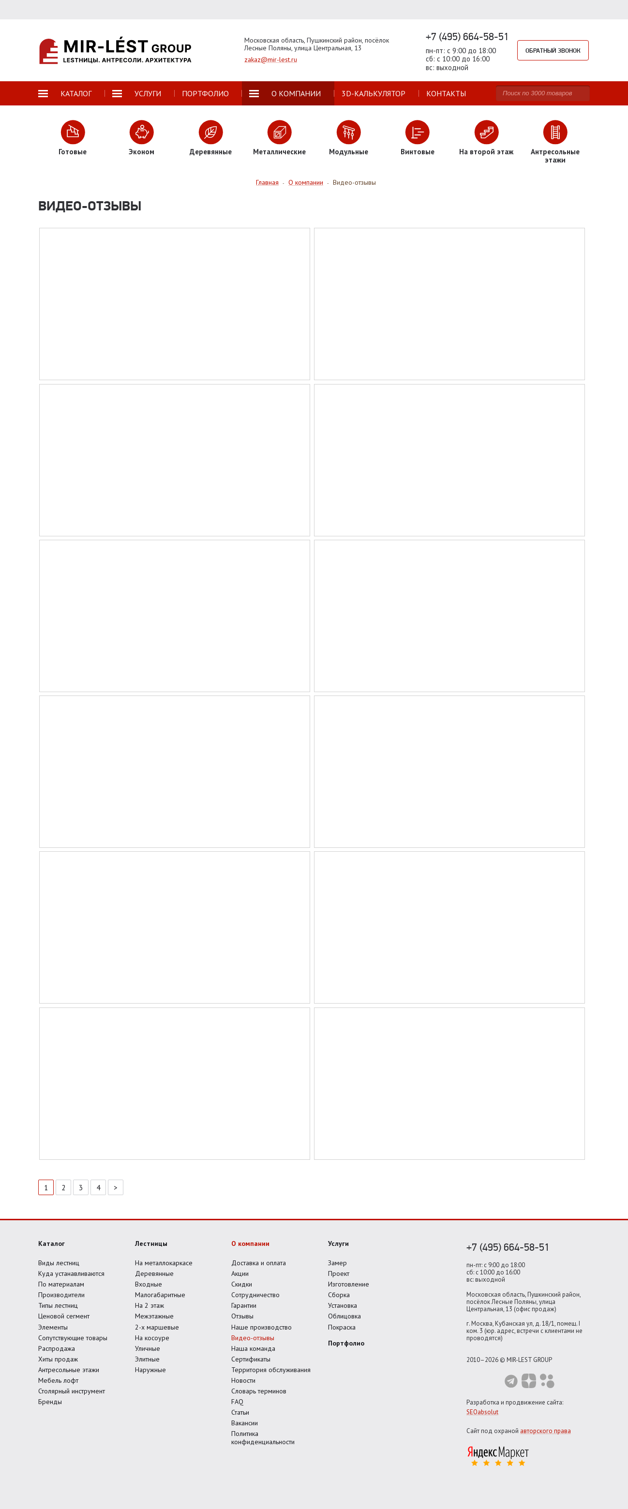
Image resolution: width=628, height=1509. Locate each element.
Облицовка (344, 1316)
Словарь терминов (258, 1391)
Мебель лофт (58, 1380)
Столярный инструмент (71, 1391)
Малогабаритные (160, 1294)
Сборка (339, 1294)
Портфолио (346, 1343)
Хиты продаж (58, 1359)
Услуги (338, 1243)
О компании (250, 1243)
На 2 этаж (149, 1305)
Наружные (150, 1369)
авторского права (545, 1431)
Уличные (147, 1348)
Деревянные (154, 1273)
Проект (338, 1273)
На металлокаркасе (164, 1262)
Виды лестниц (58, 1262)
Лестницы (151, 1243)
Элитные (147, 1359)
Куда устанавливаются (71, 1273)
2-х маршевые (157, 1327)
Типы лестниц (58, 1305)
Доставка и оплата (258, 1262)
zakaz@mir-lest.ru (270, 59)
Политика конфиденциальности (263, 1437)
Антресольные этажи (68, 1369)
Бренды (50, 1401)
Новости (243, 1380)
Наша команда (253, 1348)
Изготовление (348, 1284)
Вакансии (244, 1423)
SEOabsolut (482, 1412)
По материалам (61, 1284)
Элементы (53, 1327)
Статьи (240, 1412)
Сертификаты (250, 1359)
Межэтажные (154, 1316)
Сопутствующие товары (72, 1337)
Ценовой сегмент (64, 1316)
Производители (61, 1294)
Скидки (241, 1284)
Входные (148, 1284)
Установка (342, 1305)
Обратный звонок (553, 50)
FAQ (237, 1401)
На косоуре (152, 1337)
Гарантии (243, 1305)
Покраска (342, 1327)
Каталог (51, 1243)
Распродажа (56, 1348)
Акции (240, 1273)
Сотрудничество (255, 1294)
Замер (337, 1262)
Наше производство (261, 1327)
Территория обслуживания (271, 1369)
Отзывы (242, 1316)
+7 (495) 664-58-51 (467, 36)
